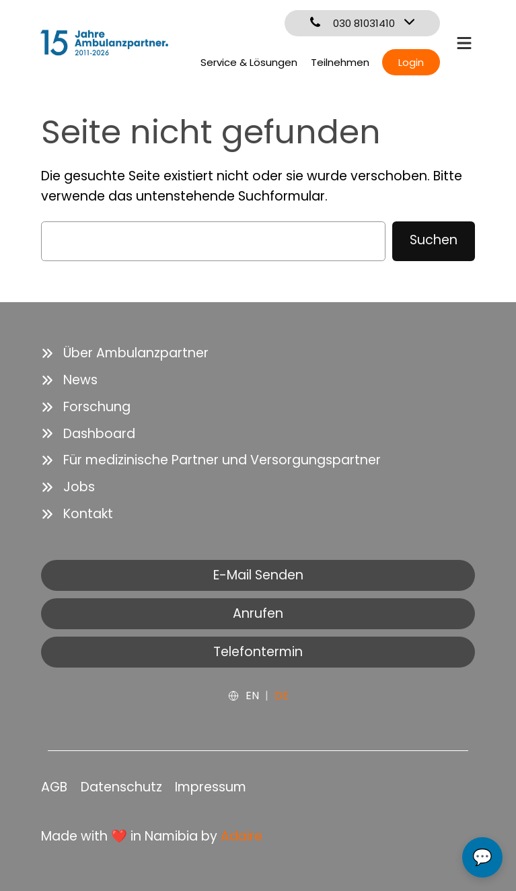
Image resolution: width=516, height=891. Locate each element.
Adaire (241, 836)
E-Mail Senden (258, 575)
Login (411, 62)
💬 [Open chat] (482, 857)
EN (252, 695)
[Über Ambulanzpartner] (125, 353)
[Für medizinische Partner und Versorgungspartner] (211, 460)
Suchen (433, 240)
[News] (69, 380)
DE (281, 695)
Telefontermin (258, 652)
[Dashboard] (88, 434)
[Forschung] (86, 407)
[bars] (464, 41)
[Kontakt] (77, 514)
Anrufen (258, 613)
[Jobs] (68, 487)
